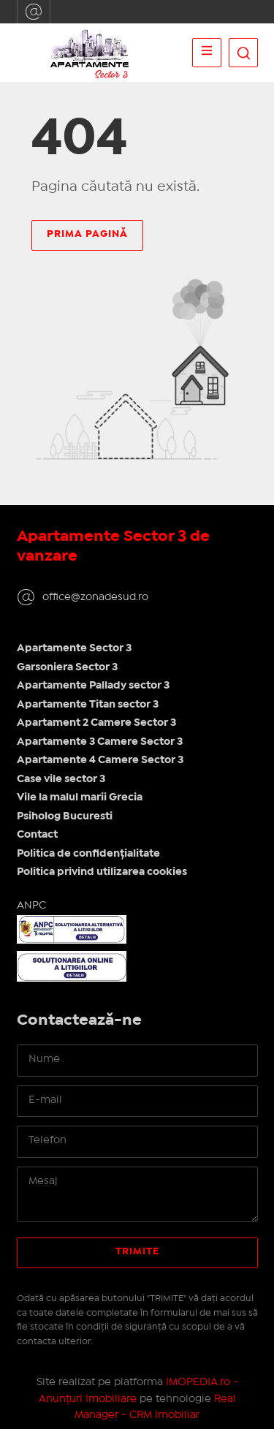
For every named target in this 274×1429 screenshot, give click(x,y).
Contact (37, 834)
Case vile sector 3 (61, 779)
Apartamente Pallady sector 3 (93, 685)
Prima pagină (87, 234)
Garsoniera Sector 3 (67, 667)
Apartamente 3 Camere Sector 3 (100, 742)
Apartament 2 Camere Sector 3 (96, 723)
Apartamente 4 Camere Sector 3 (100, 760)
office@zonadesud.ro (33, 11)
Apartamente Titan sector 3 (88, 704)
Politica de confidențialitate (88, 853)
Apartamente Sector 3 (74, 648)
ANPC (31, 905)
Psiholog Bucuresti (65, 816)
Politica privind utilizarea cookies (102, 872)
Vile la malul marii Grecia (79, 797)
